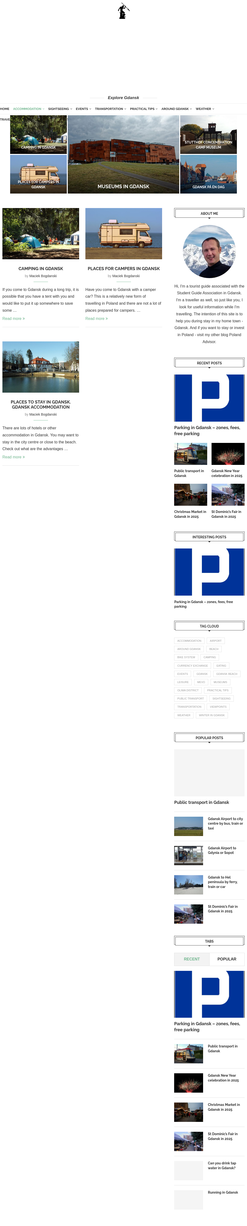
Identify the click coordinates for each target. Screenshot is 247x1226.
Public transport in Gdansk (189, 473)
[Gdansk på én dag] (208, 174)
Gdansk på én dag (208, 187)
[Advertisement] (123, 57)
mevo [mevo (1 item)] (201, 682)
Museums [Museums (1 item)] (220, 682)
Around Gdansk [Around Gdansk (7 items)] (189, 649)
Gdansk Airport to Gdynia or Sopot (222, 850)
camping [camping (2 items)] (210, 657)
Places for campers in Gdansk (124, 268)
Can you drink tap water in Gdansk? (222, 1165)
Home (4, 109)
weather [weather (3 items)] (183, 715)
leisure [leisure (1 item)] (183, 682)
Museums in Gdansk (123, 186)
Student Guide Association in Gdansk (209, 293)
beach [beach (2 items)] (214, 649)
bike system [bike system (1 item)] (186, 657)
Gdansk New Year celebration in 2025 (227, 473)
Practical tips (142, 109)
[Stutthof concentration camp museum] (208, 134)
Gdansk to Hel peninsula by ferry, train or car (223, 882)
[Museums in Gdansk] (123, 154)
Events (82, 109)
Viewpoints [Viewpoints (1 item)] (218, 706)
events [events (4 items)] (182, 673)
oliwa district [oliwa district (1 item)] (188, 690)
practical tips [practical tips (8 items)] (218, 690)
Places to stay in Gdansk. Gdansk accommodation (41, 404)
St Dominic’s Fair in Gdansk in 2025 (226, 514)
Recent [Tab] (192, 959)
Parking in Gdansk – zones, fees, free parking (207, 430)
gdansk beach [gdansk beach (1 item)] (226, 673)
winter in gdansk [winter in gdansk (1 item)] (212, 715)
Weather (203, 109)
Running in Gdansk (223, 1192)
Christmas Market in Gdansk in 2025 (190, 514)
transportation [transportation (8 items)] (189, 706)
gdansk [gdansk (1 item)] (202, 673)
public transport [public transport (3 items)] (190, 698)
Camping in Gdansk (38, 147)
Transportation (109, 109)
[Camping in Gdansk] (38, 134)
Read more (13, 319)
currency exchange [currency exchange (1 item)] (192, 665)
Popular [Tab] (227, 959)
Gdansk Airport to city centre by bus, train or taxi (225, 823)
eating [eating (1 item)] (221, 665)
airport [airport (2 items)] (216, 640)
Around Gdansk (175, 109)
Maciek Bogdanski (43, 276)
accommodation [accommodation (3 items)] (189, 640)
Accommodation (27, 109)
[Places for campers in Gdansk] (38, 174)
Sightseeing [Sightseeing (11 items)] (222, 698)
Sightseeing (58, 109)
